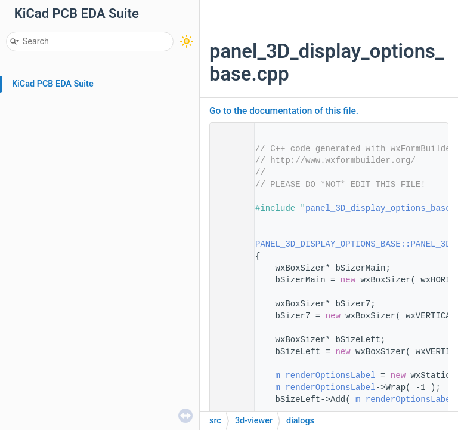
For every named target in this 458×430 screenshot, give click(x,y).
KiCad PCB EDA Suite (53, 84)
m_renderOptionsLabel (326, 375)
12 (228, 244)
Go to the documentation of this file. (283, 111)
